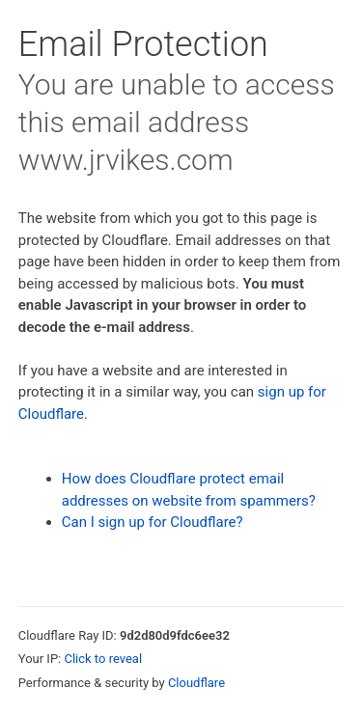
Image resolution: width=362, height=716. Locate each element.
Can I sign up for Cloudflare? (152, 522)
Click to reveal (103, 658)
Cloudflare (196, 682)
